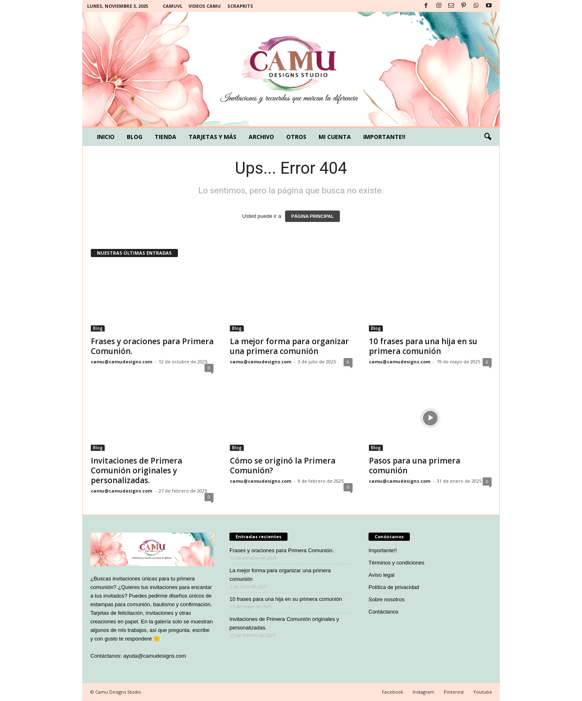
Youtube (482, 692)
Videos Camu (205, 6)
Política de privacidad (394, 587)
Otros (296, 137)
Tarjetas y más (212, 137)
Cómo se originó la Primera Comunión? (282, 465)
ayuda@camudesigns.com (154, 656)
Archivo (261, 137)
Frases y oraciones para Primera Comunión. (152, 346)
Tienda (165, 137)
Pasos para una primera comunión (414, 465)
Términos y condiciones (397, 563)
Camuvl (172, 6)
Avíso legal (381, 575)
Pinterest (454, 692)
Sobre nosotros (386, 599)
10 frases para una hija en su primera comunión (423, 346)
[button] (488, 137)
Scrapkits (240, 6)
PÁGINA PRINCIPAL (312, 216)
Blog (134, 137)
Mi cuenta (335, 137)
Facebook (392, 692)
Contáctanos (383, 612)
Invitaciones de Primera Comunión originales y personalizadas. (136, 470)
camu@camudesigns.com (121, 361)
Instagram (423, 692)
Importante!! (384, 137)
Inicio (106, 137)
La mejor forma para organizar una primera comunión (289, 346)
